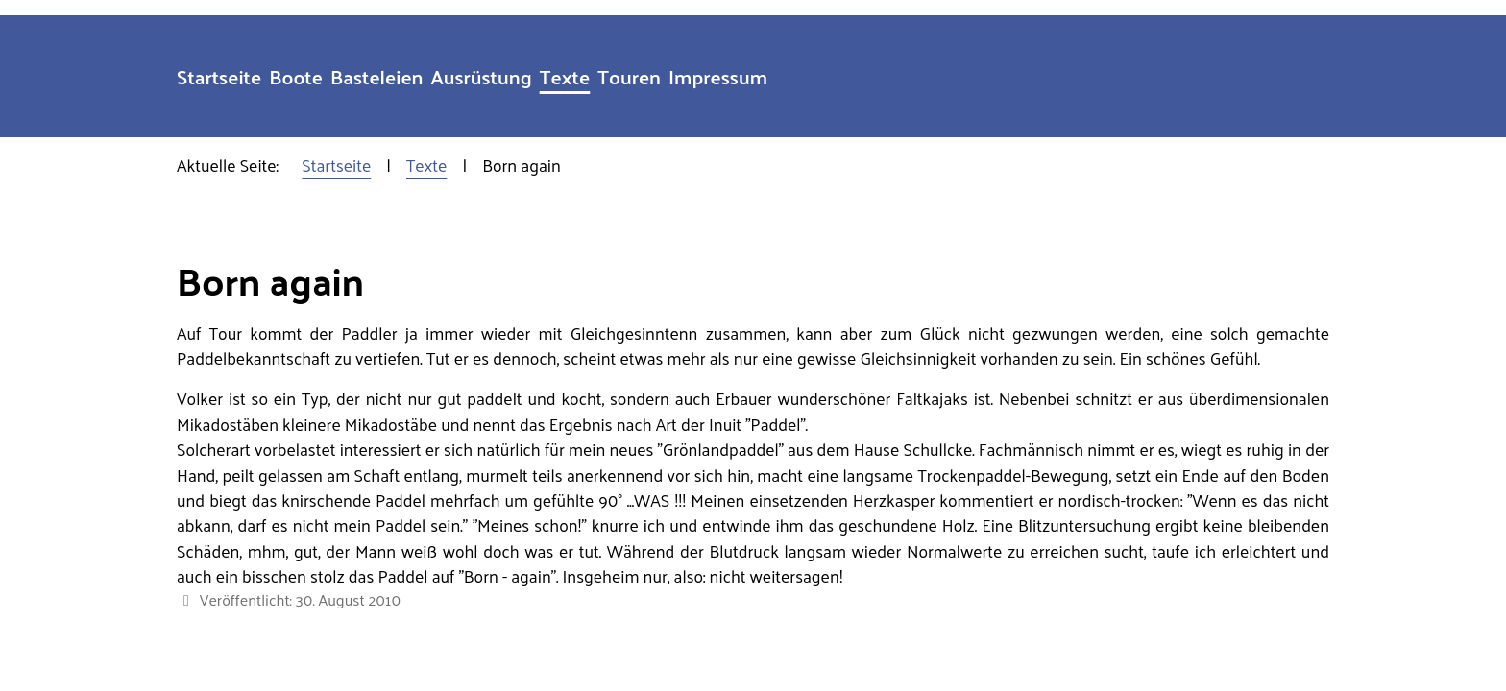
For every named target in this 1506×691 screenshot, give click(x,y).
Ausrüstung (481, 76)
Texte (565, 76)
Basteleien (377, 76)
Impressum (717, 76)
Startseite (219, 76)
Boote (296, 76)
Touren (629, 76)
